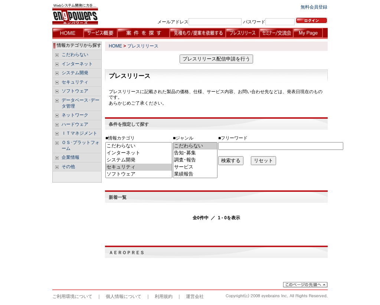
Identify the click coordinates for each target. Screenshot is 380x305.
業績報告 (195, 174)
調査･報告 (195, 160)
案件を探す (143, 33)
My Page (310, 33)
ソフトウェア (139, 174)
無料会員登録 (314, 7)
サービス (195, 167)
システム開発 (139, 160)
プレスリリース (242, 33)
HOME (67, 33)
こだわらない (139, 146)
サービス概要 (100, 33)
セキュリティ (139, 167)
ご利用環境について (72, 296)
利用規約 (164, 296)
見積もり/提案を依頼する (198, 33)
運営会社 (195, 296)
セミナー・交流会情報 (276, 33)
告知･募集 (195, 153)
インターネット (139, 153)
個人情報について (123, 296)
